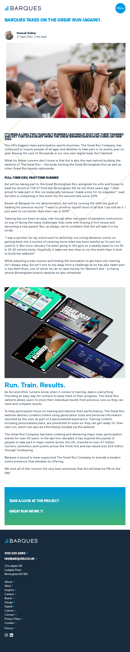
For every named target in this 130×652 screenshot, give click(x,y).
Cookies (10, 623)
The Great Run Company (98, 145)
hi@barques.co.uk (21, 558)
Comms (10, 610)
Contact (11, 614)
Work (9, 586)
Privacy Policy (14, 618)
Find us (10, 628)
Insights (10, 590)
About (9, 581)
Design (10, 602)
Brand (9, 598)
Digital (9, 606)
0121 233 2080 (16, 553)
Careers (10, 594)
